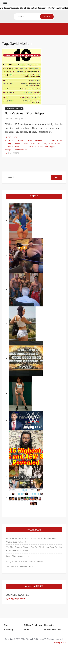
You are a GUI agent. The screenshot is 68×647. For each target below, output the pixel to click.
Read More (12, 137)
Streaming (8, 629)
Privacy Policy (60, 642)
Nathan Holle (13, 146)
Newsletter (49, 625)
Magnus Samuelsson (51, 143)
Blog (5, 625)
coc (46, 140)
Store (26, 629)
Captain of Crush (25, 140)
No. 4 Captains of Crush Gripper (24, 113)
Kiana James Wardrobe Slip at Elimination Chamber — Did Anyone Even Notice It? (31, 540)
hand (25, 143)
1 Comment (13, 153)
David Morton (56, 140)
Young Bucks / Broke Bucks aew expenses (24, 561)
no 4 (24, 146)
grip (9, 143)
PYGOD (8, 118)
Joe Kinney (35, 143)
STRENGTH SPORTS (14, 109)
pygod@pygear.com (15, 598)
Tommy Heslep (21, 150)
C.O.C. (12, 140)
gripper (17, 143)
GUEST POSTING (52, 629)
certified (38, 140)
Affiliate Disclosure (33, 625)
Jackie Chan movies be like (18, 556)
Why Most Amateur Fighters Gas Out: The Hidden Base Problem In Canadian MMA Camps (34, 549)
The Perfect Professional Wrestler (20, 567)
